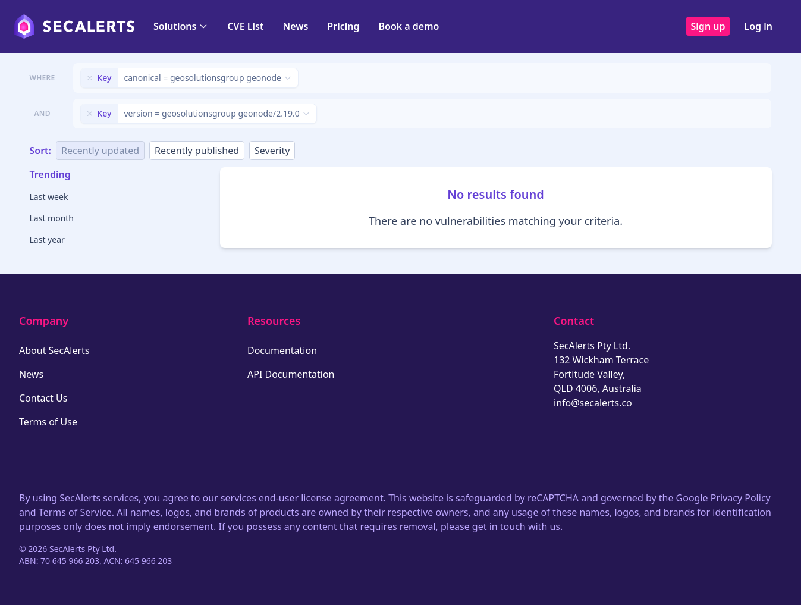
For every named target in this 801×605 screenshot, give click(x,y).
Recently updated (100, 150)
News (295, 26)
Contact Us (43, 398)
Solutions (180, 26)
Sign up (708, 26)
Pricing (343, 26)
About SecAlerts (54, 350)
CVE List (245, 26)
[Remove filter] (90, 78)
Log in (758, 26)
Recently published (197, 150)
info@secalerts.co (593, 402)
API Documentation (291, 374)
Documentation (282, 350)
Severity (272, 150)
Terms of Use (48, 421)
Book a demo (408, 26)
